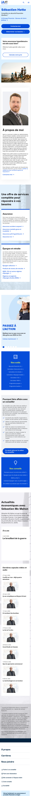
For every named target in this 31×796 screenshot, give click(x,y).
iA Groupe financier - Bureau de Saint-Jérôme (14, 19)
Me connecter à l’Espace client (11, 778)
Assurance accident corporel (13, 226)
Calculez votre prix (15, 55)
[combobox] (15, 32)
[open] (28, 2)
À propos (5, 749)
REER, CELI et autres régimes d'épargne (12, 272)
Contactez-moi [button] (15, 26)
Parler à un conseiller (8, 770)
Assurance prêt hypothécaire (13, 234)
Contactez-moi (8, 174)
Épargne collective (9, 266)
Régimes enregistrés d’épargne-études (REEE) (12, 277)
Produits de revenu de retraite (13, 268)
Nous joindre (7, 762)
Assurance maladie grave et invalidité (12, 230)
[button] (23, 2)
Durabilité (5, 786)
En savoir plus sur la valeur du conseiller (14, 451)
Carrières (6, 755)
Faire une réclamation (9, 774)
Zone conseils (6, 782)
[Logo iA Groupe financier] (4, 3)
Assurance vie (8, 237)
